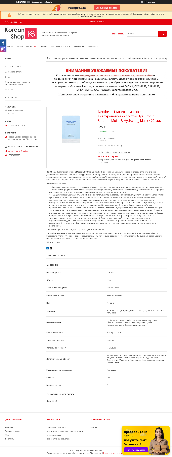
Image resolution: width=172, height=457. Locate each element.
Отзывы (9, 89)
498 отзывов (149, 2)
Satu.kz (99, 450)
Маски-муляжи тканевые (66, 58)
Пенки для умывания (56, 427)
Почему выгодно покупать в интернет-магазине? (18, 83)
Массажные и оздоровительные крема (65, 431)
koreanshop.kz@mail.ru (18, 151)
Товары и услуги (12, 431)
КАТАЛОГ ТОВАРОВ (13, 66)
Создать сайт (37, 2)
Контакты (9, 438)
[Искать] (162, 33)
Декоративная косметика (59, 438)
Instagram (93, 427)
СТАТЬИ (43, 46)
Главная (9, 46)
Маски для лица (54, 435)
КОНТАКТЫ (79, 46)
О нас (7, 77)
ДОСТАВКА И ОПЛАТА (60, 46)
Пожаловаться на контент (114, 453)
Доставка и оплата (14, 71)
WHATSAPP (93, 46)
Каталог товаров (25, 46)
